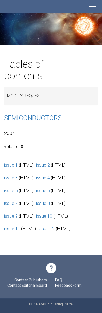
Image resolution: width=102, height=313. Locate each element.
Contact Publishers (30, 280)
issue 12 (47, 228)
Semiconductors (33, 118)
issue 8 (43, 203)
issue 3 (11, 177)
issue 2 (43, 165)
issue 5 (11, 190)
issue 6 (43, 190)
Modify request (24, 95)
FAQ (58, 280)
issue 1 (11, 165)
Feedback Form (68, 286)
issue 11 (12, 228)
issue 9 (11, 216)
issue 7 (11, 203)
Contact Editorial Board (27, 286)
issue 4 (43, 177)
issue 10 (44, 216)
